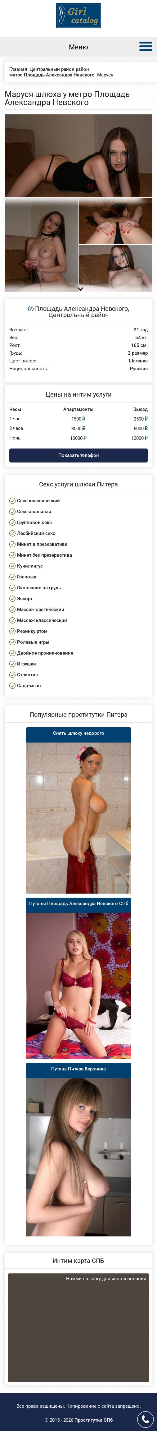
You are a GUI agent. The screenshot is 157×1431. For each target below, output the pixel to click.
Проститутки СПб (93, 1420)
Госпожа (26, 577)
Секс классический (38, 501)
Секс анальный (34, 511)
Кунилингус (30, 566)
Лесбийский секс (36, 533)
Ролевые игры (33, 642)
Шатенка (138, 361)
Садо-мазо (29, 685)
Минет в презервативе (42, 544)
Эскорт (25, 598)
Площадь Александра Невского (81, 308)
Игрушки (26, 664)
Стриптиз (27, 675)
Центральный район (78, 315)
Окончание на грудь (39, 588)
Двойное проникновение (45, 653)
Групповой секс (34, 522)
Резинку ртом (32, 631)
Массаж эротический (40, 609)
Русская (139, 368)
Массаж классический (42, 620)
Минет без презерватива (44, 555)
